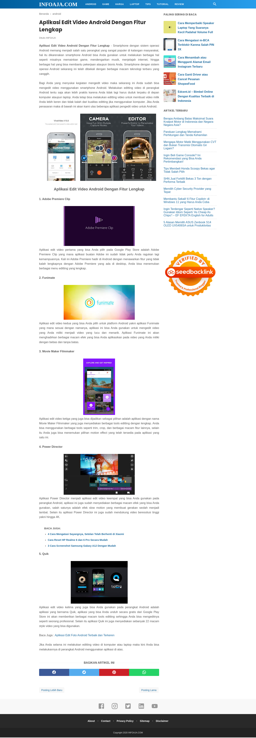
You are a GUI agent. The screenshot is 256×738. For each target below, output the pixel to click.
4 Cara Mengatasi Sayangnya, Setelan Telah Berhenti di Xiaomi (86, 534)
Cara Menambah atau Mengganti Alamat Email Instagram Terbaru (194, 62)
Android (90, 4)
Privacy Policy (125, 721)
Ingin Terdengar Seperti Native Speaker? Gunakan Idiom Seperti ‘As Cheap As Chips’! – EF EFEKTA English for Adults (189, 212)
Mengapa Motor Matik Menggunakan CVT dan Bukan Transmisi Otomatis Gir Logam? (190, 145)
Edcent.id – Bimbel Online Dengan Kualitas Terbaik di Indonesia (196, 96)
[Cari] (215, 5)
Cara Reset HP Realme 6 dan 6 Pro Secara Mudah (78, 540)
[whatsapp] (144, 672)
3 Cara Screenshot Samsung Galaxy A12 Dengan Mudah (82, 546)
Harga (119, 4)
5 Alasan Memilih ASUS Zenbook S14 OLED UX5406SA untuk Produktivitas (187, 224)
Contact (105, 721)
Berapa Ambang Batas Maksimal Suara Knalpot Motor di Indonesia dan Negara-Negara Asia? (189, 121)
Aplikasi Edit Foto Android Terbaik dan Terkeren (84, 635)
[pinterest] (114, 672)
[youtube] (154, 709)
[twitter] (84, 672)
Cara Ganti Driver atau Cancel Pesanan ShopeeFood (193, 79)
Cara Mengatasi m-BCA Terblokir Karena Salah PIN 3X (196, 45)
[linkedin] (141, 709)
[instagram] (114, 709)
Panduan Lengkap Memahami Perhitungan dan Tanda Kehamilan (185, 133)
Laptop (134, 4)
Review (179, 4)
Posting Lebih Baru (51, 690)
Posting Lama (148, 690)
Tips (148, 4)
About (90, 721)
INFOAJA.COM (58, 4)
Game (105, 4)
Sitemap (145, 721)
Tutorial (163, 4)
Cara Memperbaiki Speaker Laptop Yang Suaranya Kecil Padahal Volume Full (196, 28)
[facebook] (54, 672)
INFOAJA (51, 38)
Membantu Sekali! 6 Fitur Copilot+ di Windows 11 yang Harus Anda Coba (186, 200)
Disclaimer (163, 721)
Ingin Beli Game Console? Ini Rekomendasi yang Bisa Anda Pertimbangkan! (182, 158)
